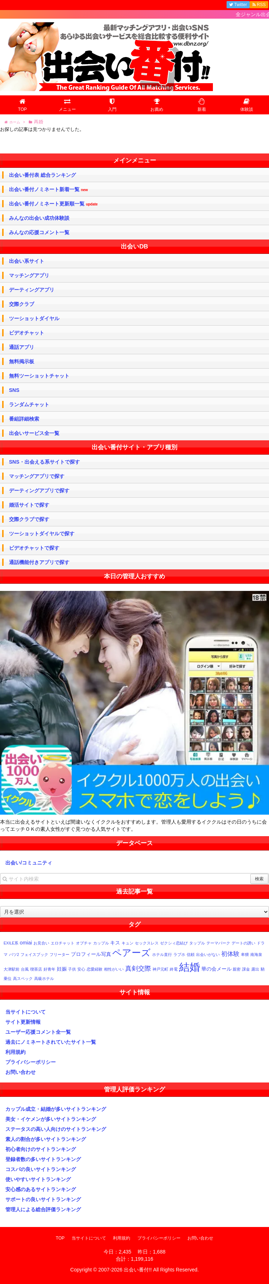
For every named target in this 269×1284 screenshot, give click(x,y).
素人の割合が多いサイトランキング (45, 1139)
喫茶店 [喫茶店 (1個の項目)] (36, 969)
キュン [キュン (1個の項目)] (127, 943)
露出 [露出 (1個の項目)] (255, 969)
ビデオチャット (26, 332)
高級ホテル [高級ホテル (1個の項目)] (44, 978)
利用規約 (15, 1052)
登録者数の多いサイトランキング (43, 1159)
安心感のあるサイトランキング (40, 1189)
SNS (14, 390)
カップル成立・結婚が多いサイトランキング (55, 1109)
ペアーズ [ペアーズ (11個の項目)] (131, 953)
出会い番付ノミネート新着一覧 (48, 189)
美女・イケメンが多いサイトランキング (50, 1119)
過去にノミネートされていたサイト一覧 (50, 1042)
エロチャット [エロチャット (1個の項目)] (62, 943)
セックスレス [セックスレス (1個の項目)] (147, 943)
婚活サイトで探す (29, 504)
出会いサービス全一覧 (34, 433)
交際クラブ (21, 304)
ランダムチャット (29, 404)
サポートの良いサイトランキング (43, 1199)
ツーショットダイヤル (34, 318)
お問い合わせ (20, 1072)
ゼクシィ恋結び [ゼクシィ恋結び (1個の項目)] (174, 943)
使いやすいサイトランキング (38, 1179)
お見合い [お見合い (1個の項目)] (41, 943)
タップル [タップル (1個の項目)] (197, 943)
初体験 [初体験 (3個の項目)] (230, 954)
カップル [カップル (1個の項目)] (101, 943)
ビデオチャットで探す (34, 547)
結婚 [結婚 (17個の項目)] (189, 967)
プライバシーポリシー (30, 1062)
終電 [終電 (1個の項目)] (174, 969)
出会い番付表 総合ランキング (42, 174)
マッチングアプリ (29, 275)
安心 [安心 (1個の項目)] (81, 969)
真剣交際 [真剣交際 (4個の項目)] (138, 968)
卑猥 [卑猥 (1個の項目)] (245, 954)
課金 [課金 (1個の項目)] (246, 969)
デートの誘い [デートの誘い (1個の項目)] (243, 943)
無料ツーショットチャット (39, 375)
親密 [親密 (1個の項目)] (237, 969)
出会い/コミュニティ (28, 863)
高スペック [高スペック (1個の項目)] (23, 978)
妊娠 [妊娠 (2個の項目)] (62, 969)
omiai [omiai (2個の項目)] (26, 943)
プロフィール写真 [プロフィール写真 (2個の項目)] (91, 954)
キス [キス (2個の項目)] (115, 943)
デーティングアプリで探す (39, 490)
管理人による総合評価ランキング (43, 1209)
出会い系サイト (26, 261)
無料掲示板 (21, 361)
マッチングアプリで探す (36, 476)
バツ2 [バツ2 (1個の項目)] (14, 954)
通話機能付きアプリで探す (39, 562)
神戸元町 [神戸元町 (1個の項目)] (160, 969)
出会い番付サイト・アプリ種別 (134, 447)
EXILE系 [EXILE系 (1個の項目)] (11, 943)
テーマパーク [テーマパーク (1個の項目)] (218, 943)
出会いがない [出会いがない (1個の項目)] (208, 954)
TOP (60, 1238)
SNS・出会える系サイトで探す (44, 461)
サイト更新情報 (23, 1022)
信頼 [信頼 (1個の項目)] (191, 954)
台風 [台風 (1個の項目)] (25, 969)
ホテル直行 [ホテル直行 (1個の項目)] (162, 954)
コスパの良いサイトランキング (40, 1169)
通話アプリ (21, 347)
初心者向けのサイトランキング (40, 1149)
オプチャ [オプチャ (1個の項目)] (84, 943)
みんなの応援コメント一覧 (39, 232)
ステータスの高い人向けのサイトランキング (55, 1129)
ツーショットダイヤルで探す (41, 533)
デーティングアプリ (31, 289)
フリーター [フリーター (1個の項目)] (59, 954)
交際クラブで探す (29, 519)
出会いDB (134, 246)
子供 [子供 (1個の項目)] (72, 969)
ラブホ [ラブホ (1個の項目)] (179, 954)
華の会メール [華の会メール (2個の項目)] (216, 969)
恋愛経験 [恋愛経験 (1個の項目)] (94, 969)
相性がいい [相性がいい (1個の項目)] (114, 969)
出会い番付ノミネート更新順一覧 (53, 204)
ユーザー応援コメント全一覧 (38, 1032)
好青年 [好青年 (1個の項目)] (49, 969)
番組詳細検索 (24, 418)
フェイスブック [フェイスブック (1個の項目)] (34, 954)
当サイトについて (25, 1012)
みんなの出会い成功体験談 (39, 218)
